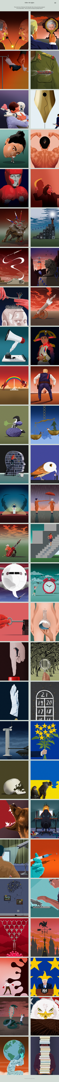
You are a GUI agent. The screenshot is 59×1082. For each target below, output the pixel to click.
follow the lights (29, 3)
